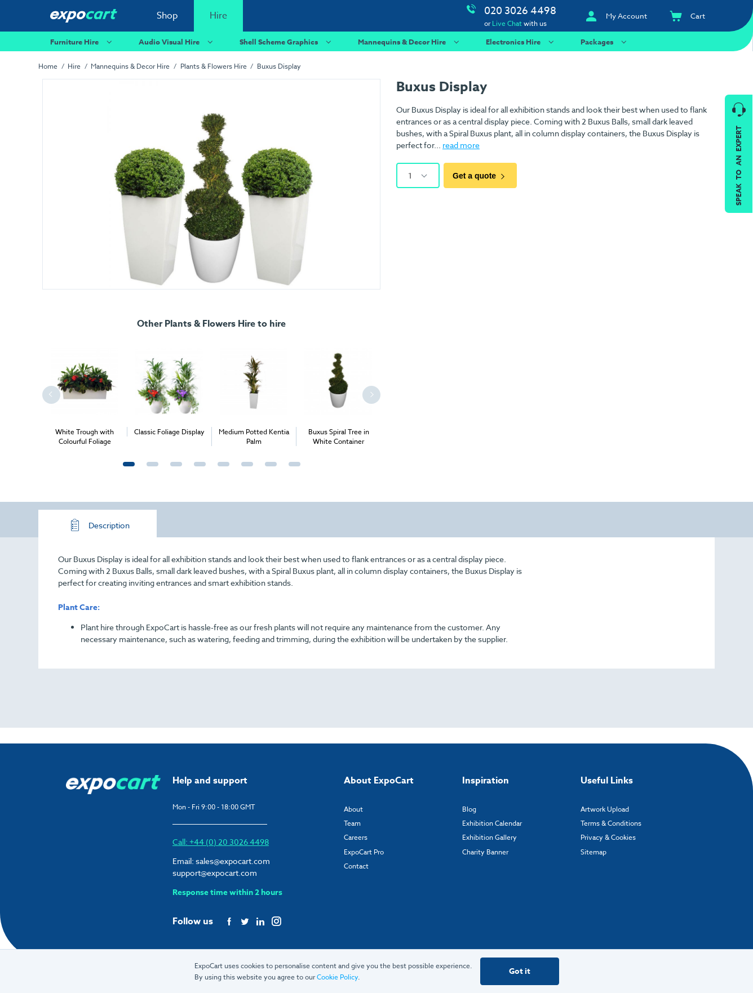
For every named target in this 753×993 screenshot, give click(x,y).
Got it (519, 971)
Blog (469, 809)
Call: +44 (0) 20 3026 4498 (220, 841)
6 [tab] (244, 470)
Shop (167, 16)
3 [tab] (173, 470)
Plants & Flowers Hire (213, 66)
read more (461, 145)
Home (47, 66)
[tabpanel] (84, 392)
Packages (605, 41)
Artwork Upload (605, 809)
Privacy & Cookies (608, 837)
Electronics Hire (521, 41)
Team (352, 823)
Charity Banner (485, 852)
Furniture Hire (82, 41)
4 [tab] (197, 470)
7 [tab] (268, 470)
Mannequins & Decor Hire (410, 41)
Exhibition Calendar (492, 823)
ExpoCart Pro (364, 852)
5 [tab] (221, 470)
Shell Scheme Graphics (287, 41)
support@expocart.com (214, 872)
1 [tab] (126, 470)
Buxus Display (279, 66)
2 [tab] (150, 470)
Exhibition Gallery (489, 837)
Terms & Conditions (611, 823)
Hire (218, 16)
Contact (356, 866)
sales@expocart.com (233, 861)
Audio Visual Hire (177, 41)
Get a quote (480, 175)
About (353, 809)
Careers (355, 837)
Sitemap (593, 852)
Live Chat (507, 23)
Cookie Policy (337, 977)
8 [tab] (292, 470)
